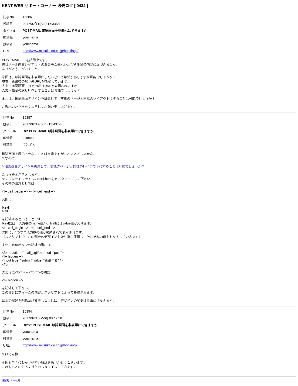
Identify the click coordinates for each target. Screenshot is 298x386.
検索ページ (11, 380)
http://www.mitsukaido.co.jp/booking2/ (50, 51)
